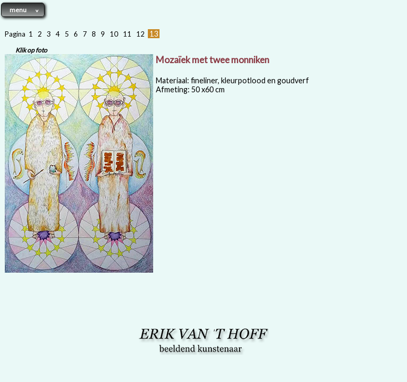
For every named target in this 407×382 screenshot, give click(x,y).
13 (153, 33)
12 (140, 34)
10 (114, 34)
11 (127, 34)
